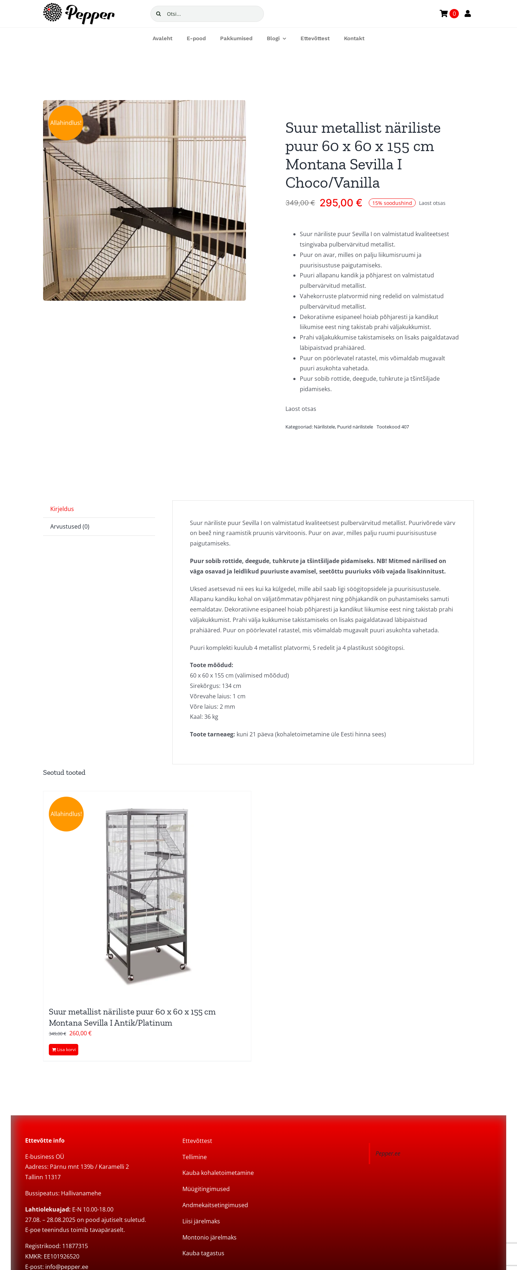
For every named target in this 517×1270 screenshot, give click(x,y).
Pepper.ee (388, 1153)
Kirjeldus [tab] (62, 509)
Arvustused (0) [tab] (69, 526)
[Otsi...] (207, 14)
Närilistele (324, 426)
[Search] (158, 14)
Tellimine (194, 1157)
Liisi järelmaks (201, 1221)
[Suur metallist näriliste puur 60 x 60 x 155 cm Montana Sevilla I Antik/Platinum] (147, 895)
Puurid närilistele (355, 426)
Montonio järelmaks (209, 1237)
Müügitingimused (206, 1189)
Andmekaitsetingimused (215, 1205)
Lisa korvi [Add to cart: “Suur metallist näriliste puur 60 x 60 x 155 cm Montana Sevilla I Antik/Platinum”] (66, 1049)
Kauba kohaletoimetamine (218, 1173)
